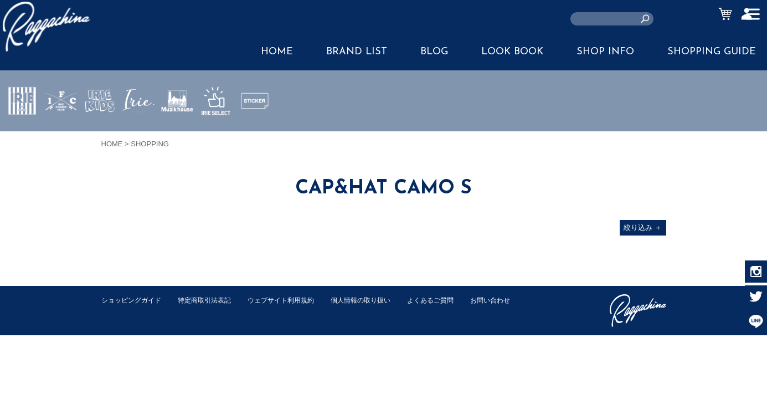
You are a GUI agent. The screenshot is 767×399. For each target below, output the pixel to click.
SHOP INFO (605, 52)
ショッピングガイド (133, 300)
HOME (277, 52)
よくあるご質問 (452, 300)
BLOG (434, 52)
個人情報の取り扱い (378, 300)
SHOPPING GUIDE (711, 52)
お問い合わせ (123, 312)
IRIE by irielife (22, 133)
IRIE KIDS (100, 133)
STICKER (254, 126)
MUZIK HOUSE (177, 133)
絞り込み (643, 227)
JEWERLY (138, 126)
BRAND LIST (356, 52)
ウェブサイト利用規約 (293, 300)
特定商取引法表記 (211, 300)
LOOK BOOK (512, 52)
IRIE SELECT (216, 133)
